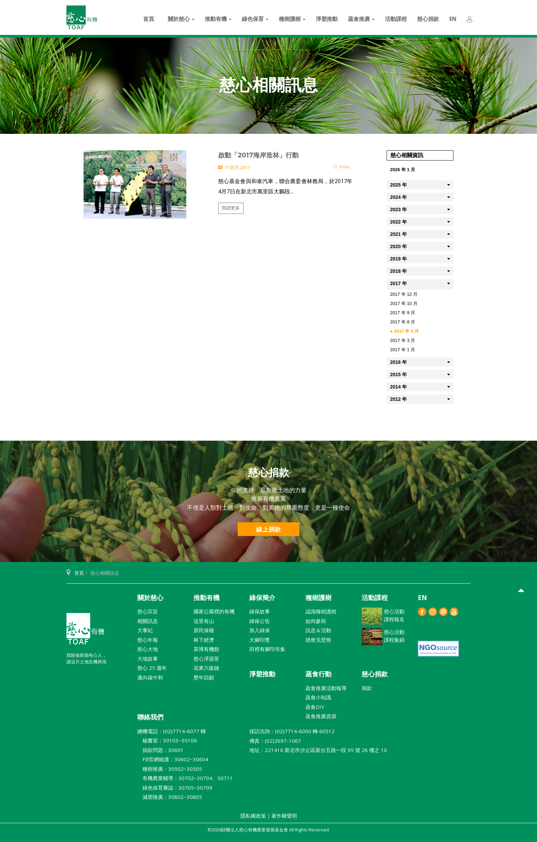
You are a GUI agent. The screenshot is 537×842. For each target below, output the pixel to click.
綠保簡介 (262, 597)
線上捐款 (268, 529)
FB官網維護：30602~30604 (172, 759)
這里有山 (203, 620)
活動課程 (396, 19)
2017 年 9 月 (402, 312)
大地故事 (147, 658)
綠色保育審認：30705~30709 (174, 787)
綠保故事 (259, 611)
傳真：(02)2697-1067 (275, 740)
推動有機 (218, 19)
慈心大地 (147, 649)
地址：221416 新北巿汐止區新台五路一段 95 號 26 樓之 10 (318, 750)
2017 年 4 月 (406, 331)
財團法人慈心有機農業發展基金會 (85, 631)
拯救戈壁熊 (318, 639)
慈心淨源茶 (206, 658)
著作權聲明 (284, 815)
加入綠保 (259, 630)
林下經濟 (203, 639)
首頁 (148, 19)
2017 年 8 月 (402, 321)
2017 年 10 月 (403, 303)
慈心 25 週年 (152, 667)
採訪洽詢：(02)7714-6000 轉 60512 (292, 731)
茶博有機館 (206, 649)
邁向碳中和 (150, 677)
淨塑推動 (327, 19)
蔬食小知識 (318, 697)
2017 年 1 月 (402, 349)
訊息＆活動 (318, 630)
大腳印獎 (259, 639)
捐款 (367, 688)
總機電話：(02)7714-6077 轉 (171, 731)
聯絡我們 (150, 717)
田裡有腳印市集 (267, 649)
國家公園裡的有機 (214, 611)
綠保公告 (259, 620)
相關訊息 (147, 620)
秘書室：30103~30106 (167, 740)
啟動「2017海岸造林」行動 (258, 155)
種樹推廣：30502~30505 (169, 768)
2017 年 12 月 (403, 294)
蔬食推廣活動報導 (326, 688)
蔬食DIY (314, 706)
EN (453, 19)
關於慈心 (181, 19)
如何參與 (315, 620)
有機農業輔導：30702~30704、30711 (185, 778)
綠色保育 (255, 19)
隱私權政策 (253, 815)
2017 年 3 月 (402, 340)
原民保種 (203, 630)
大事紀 (145, 630)
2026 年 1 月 (402, 169)
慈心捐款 (428, 19)
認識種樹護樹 (320, 611)
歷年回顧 (203, 677)
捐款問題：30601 (160, 750)
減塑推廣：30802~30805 (169, 796)
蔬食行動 (318, 673)
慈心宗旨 (147, 611)
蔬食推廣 (361, 19)
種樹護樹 (292, 19)
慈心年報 (147, 639)
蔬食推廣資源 (320, 716)
